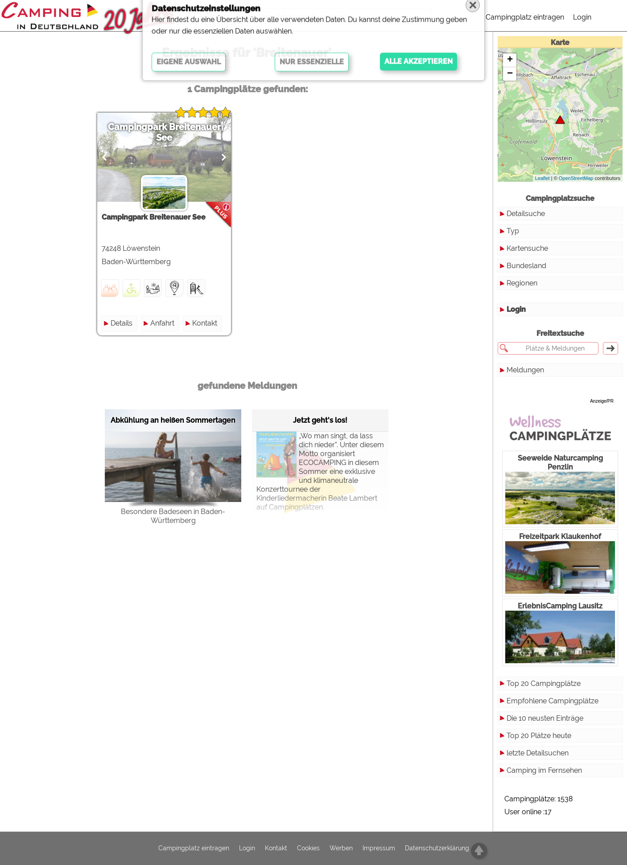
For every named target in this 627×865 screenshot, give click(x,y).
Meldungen (525, 370)
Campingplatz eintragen (525, 17)
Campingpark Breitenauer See (164, 132)
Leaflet (542, 178)
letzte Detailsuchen (538, 753)
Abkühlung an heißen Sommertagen (173, 420)
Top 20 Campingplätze (544, 683)
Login (582, 17)
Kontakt (204, 323)
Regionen (522, 283)
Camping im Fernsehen (544, 770)
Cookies (308, 848)
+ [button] (510, 60)
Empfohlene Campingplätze (552, 701)
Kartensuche (527, 248)
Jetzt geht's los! (320, 420)
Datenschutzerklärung (437, 848)
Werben (341, 848)
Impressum (379, 848)
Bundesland (526, 265)
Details (121, 323)
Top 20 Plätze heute (539, 735)
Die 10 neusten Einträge (545, 718)
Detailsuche (526, 213)
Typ (513, 231)
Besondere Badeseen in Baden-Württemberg (173, 516)
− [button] (510, 74)
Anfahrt (162, 323)
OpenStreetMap (576, 178)
